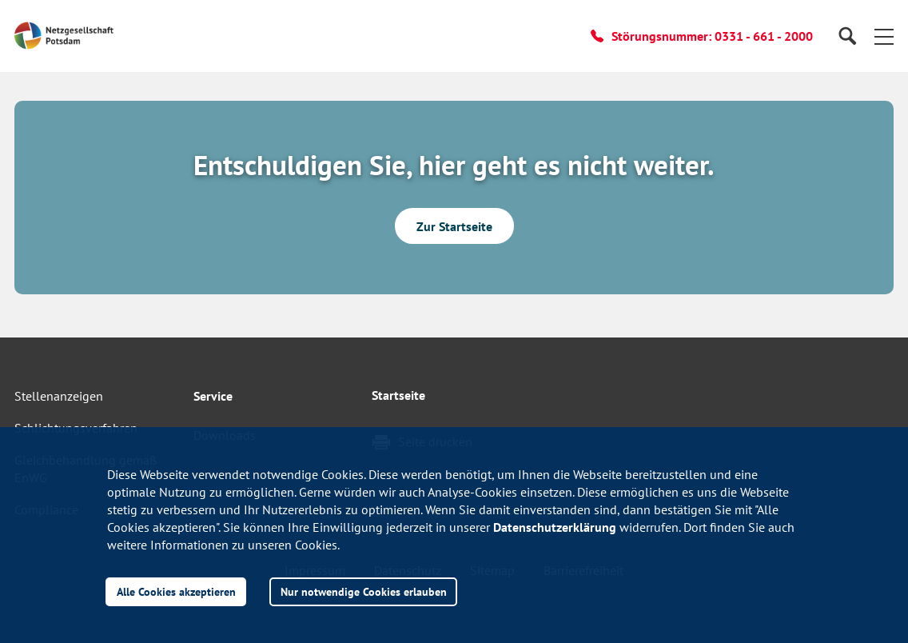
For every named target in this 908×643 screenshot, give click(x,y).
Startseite (398, 395)
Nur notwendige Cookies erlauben (364, 591)
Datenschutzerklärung (554, 527)
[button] (884, 36)
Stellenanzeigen (58, 396)
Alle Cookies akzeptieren (176, 591)
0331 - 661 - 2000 (764, 36)
